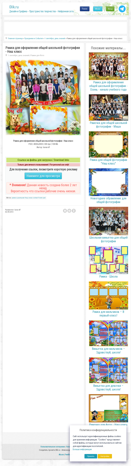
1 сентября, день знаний (18, 55)
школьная (20, 198)
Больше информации (82, 449)
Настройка (104, 456)
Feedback (69, 454)
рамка (14, 198)
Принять (90, 456)
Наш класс (29, 198)
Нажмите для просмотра (43, 176)
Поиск (84, 9)
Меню (97, 9)
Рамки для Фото (37, 55)
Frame (40, 198)
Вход (110, 9)
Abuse (61, 454)
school (35, 198)
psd (44, 198)
